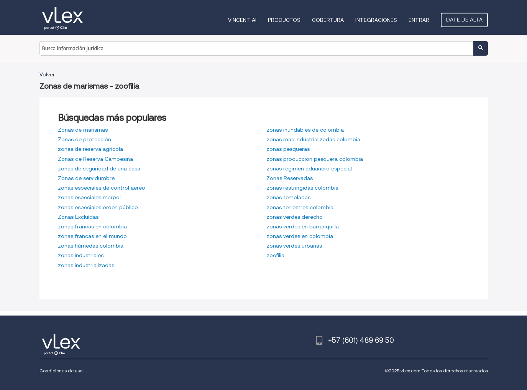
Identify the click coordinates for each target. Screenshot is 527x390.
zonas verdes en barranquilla (302, 226)
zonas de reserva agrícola (90, 149)
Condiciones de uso (60, 370)
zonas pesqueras (288, 149)
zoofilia (275, 255)
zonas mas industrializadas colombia (313, 139)
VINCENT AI (242, 20)
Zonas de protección (84, 139)
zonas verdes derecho (294, 217)
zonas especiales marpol (89, 197)
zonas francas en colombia (92, 226)
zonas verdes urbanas (294, 246)
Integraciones (376, 20)
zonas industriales (80, 255)
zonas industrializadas (86, 265)
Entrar (419, 20)
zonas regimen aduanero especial (309, 168)
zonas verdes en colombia (299, 236)
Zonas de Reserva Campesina (95, 159)
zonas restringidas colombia (302, 188)
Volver (47, 74)
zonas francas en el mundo (92, 236)
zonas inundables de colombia (305, 130)
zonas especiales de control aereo (101, 188)
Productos (284, 20)
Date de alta (464, 20)
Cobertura (328, 20)
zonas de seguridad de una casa (99, 168)
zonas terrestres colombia (299, 207)
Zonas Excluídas (78, 217)
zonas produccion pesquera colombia (314, 159)
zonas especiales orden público (98, 207)
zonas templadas (288, 197)
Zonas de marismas (83, 130)
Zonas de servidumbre (86, 178)
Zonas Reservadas (289, 178)
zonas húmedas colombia (90, 246)
